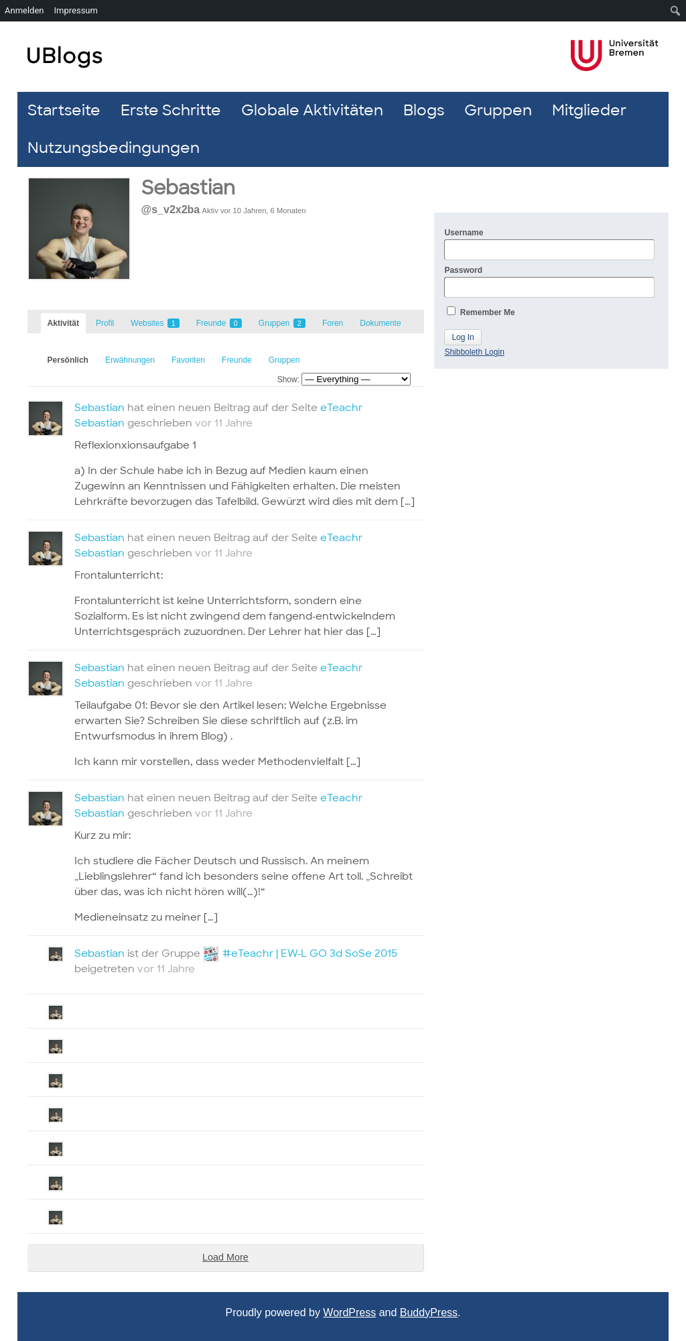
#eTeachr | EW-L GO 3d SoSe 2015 (309, 953)
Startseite (63, 110)
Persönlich (68, 360)
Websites (155, 323)
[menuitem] (675, 10)
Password (549, 282)
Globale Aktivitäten (312, 110)
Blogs (423, 110)
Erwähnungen (130, 360)
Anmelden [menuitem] (24, 10)
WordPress (349, 1312)
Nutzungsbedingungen (113, 148)
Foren (332, 323)
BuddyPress (429, 1312)
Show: (288, 379)
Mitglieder (589, 110)
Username (549, 244)
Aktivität (63, 323)
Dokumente (380, 323)
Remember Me (480, 311)
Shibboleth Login (474, 352)
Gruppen (498, 110)
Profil (105, 323)
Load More (225, 1257)
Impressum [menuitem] (76, 10)
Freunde (219, 323)
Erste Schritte (171, 110)
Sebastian (188, 188)
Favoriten (188, 360)
